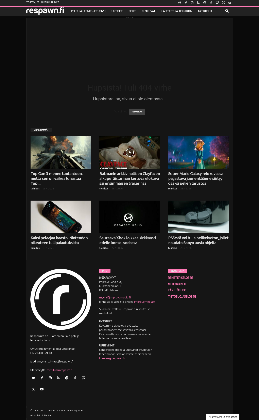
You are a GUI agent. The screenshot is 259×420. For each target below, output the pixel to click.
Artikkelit (205, 11)
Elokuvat (148, 11)
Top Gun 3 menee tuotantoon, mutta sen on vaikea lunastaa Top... (57, 178)
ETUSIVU (137, 111)
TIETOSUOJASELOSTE (182, 297)
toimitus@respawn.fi (59, 370)
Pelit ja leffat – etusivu (88, 11)
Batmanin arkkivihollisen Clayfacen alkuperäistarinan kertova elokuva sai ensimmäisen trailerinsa (129, 178)
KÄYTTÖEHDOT (178, 290)
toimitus (35, 188)
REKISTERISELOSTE (180, 278)
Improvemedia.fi (144, 302)
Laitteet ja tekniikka (176, 11)
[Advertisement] (129, 46)
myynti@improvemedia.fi (115, 297)
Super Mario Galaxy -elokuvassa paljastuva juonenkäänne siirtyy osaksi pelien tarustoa (195, 178)
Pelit (132, 11)
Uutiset (117, 11)
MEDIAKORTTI (177, 284)
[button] (226, 11)
